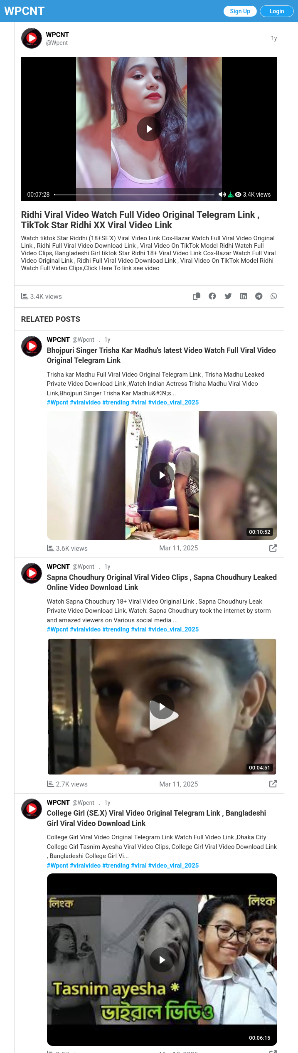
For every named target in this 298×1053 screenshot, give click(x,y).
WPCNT (24, 11)
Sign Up (240, 11)
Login (277, 11)
